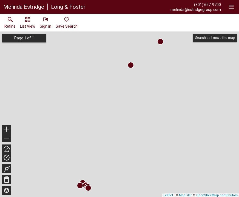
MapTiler (185, 195)
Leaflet (168, 195)
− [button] (6, 138)
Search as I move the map (215, 38)
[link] (10, 24)
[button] (27, 24)
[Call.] (195, 4)
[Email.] (195, 9)
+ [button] (6, 130)
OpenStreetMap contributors (217, 195)
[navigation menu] (231, 6)
